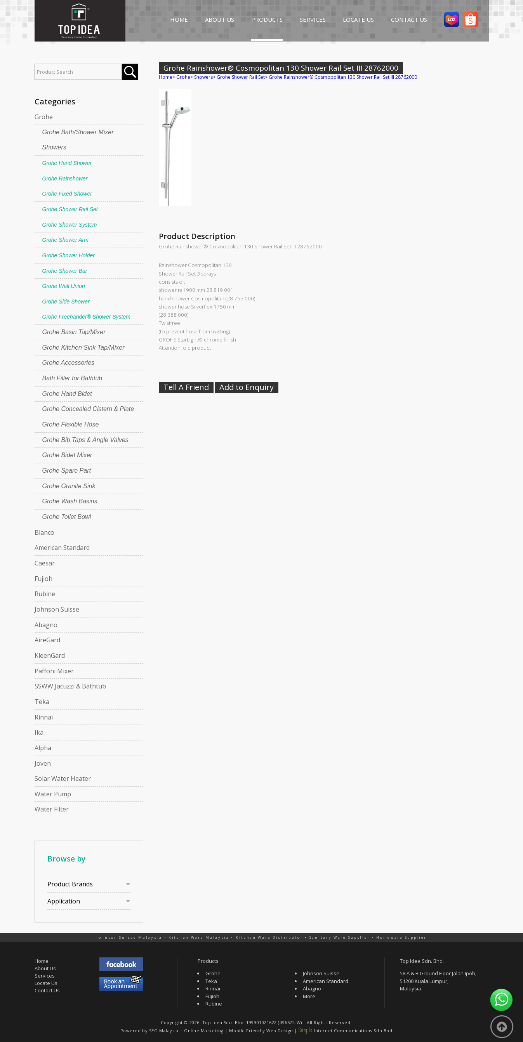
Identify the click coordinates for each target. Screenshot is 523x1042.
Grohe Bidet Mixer (67, 455)
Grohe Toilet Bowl (66, 516)
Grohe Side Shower (66, 301)
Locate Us (46, 983)
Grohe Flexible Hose (70, 424)
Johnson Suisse (57, 609)
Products (208, 960)
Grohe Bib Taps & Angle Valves (85, 440)
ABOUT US (219, 19)
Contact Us (47, 990)
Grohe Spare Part (66, 470)
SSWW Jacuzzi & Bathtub (70, 686)
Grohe (44, 117)
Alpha (43, 748)
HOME (179, 19)
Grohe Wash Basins (69, 501)
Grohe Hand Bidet (67, 393)
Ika (39, 732)
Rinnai (44, 717)
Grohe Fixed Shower (67, 194)
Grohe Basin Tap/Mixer (74, 332)
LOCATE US (358, 19)
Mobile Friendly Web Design (261, 1030)
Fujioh (43, 578)
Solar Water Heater (63, 778)
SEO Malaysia (164, 1030)
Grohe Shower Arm (65, 240)
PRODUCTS (267, 19)
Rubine (45, 593)
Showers (54, 147)
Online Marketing (204, 1030)
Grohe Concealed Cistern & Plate (88, 409)
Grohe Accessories (68, 362)
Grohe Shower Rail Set (70, 209)
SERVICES (313, 19)
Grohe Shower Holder (68, 255)
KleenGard (50, 655)
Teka (42, 701)
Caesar (45, 563)
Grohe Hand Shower (67, 163)
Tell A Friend (186, 387)
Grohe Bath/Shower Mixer (78, 132)
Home (165, 77)
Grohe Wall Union (63, 286)
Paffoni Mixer (54, 671)
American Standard (62, 547)
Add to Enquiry (246, 387)
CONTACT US (409, 19)
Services (45, 975)
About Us (45, 968)
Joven (43, 763)
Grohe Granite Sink (69, 486)
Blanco (44, 532)
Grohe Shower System (69, 225)
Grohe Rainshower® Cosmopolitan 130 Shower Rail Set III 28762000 (343, 77)
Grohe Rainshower (65, 178)
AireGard (47, 640)
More (309, 996)
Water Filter (52, 809)
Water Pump (53, 794)
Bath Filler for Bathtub (72, 378)
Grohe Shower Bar (64, 271)
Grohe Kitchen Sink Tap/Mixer (83, 347)
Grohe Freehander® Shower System (86, 317)
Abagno (46, 625)
